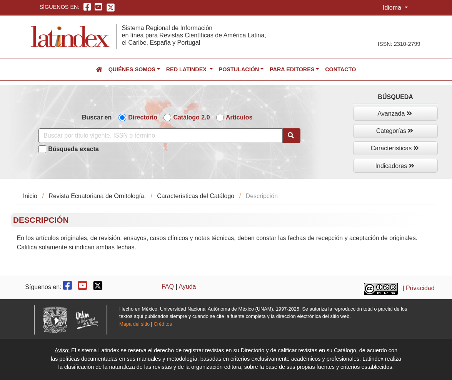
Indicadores (394, 166)
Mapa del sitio (134, 324)
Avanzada (394, 113)
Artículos (239, 117)
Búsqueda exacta (73, 149)
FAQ (168, 286)
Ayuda (187, 286)
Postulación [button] (239, 69)
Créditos (162, 324)
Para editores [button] (292, 69)
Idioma (393, 7)
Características (395, 148)
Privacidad (420, 288)
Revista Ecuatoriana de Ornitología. (97, 196)
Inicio (30, 196)
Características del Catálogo (195, 196)
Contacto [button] (340, 69)
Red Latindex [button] (187, 69)
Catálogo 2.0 (191, 117)
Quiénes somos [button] (131, 69)
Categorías (395, 131)
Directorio (142, 117)
